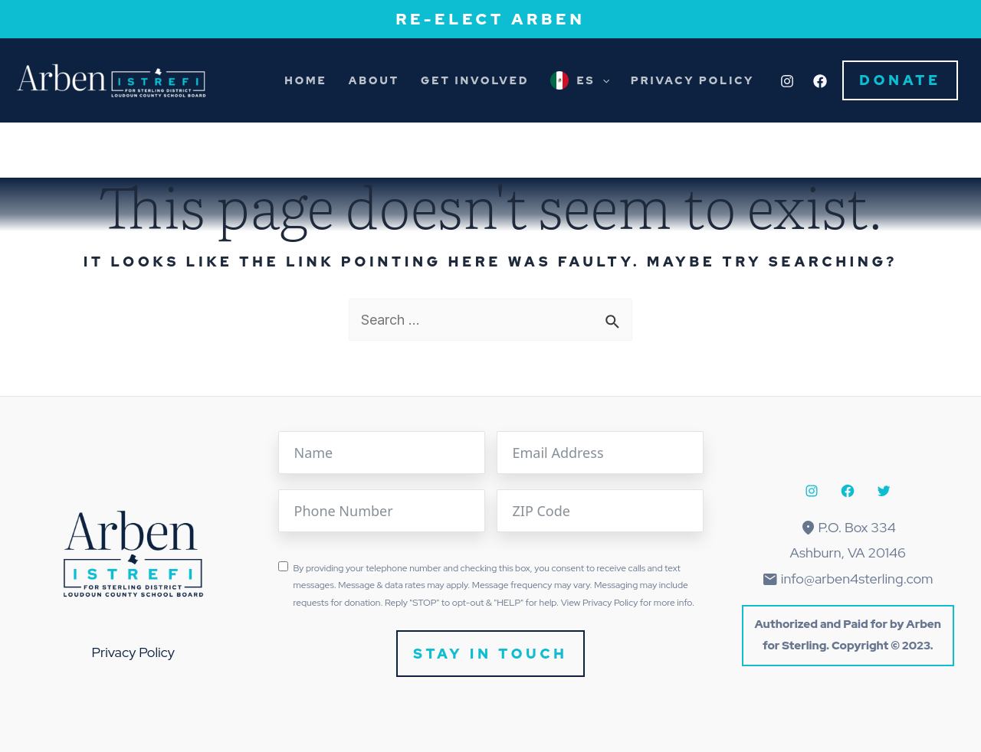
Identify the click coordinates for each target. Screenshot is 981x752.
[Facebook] (820, 81)
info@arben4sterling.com (857, 578)
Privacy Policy (692, 80)
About (374, 80)
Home (305, 80)
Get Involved (475, 80)
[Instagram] (787, 81)
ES (592, 80)
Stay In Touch (490, 653)
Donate (900, 80)
